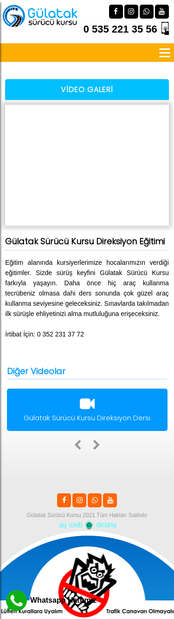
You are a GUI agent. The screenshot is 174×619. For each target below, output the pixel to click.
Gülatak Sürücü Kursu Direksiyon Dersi (87, 411)
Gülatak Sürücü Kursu (54, 515)
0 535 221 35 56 (120, 29)
